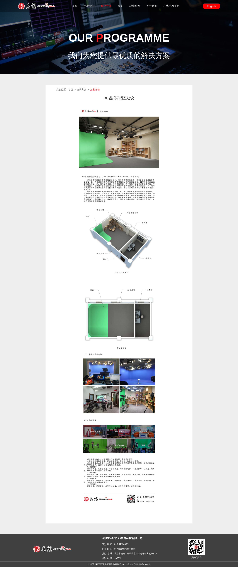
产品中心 (89, 6)
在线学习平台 (171, 6)
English (211, 6)
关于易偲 (151, 6)
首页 (75, 6)
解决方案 (106, 6)
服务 (120, 6)
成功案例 (134, 6)
